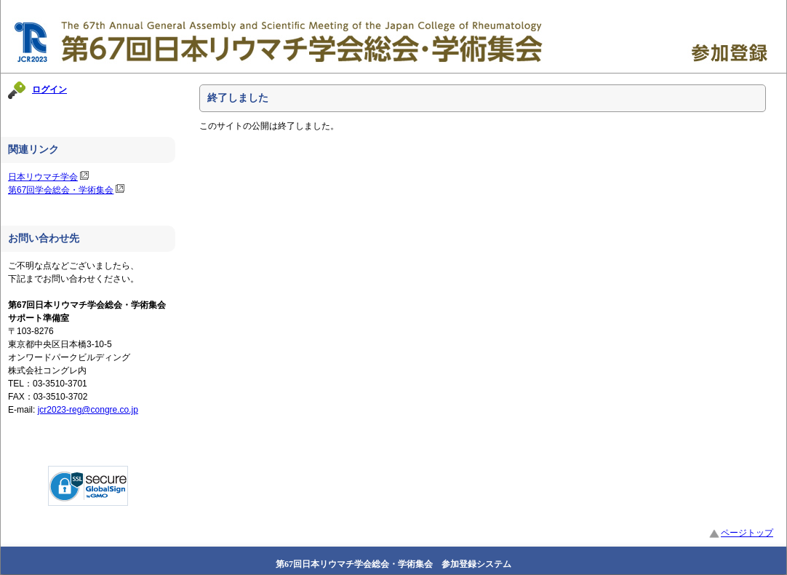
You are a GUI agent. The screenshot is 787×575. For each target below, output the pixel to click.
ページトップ (740, 533)
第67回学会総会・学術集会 (60, 190)
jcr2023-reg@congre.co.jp (88, 410)
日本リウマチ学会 (43, 177)
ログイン (49, 89)
